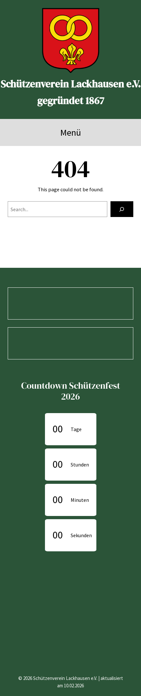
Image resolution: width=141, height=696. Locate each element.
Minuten (80, 499)
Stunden (80, 464)
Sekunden (81, 535)
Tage (76, 429)
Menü (70, 132)
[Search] (121, 209)
